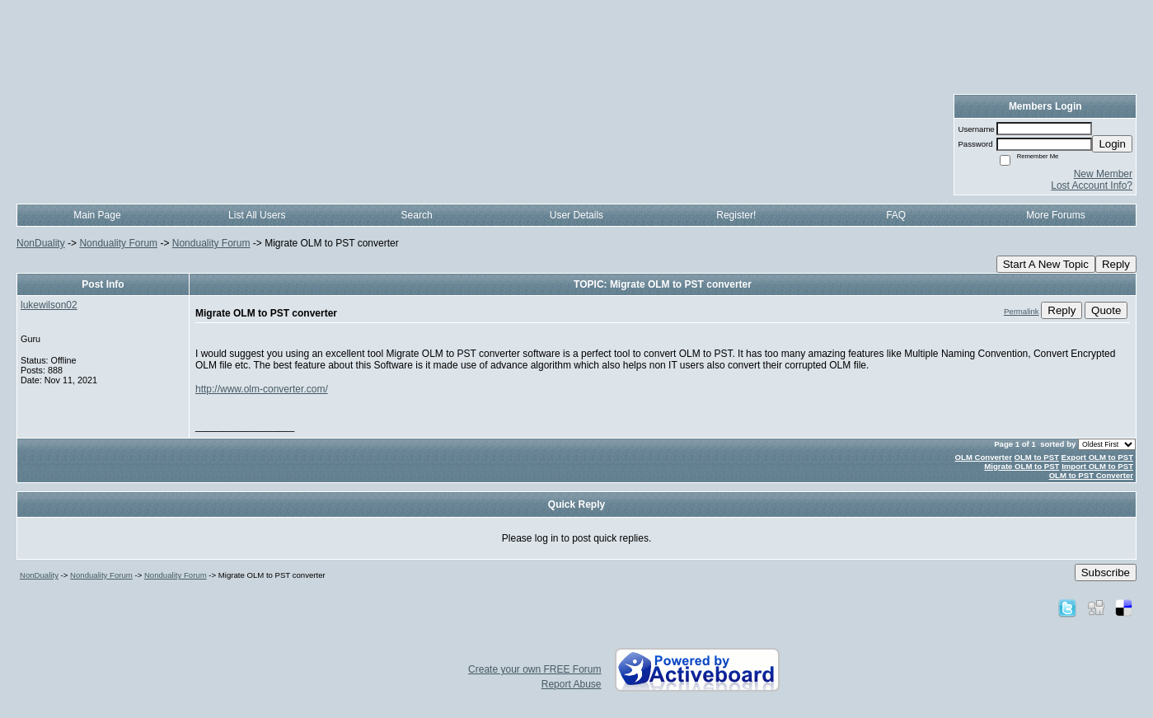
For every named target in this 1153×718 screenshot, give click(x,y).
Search (417, 215)
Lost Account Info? (1091, 185)
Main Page (96, 215)
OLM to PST (1037, 457)
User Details (576, 215)
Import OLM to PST (1097, 466)
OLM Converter (983, 457)
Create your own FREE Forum (534, 669)
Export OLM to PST (1097, 457)
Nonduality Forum (118, 243)
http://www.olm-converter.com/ (261, 389)
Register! (736, 215)
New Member (1103, 174)
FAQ (896, 215)
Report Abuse (571, 684)
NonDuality (40, 243)
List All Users (256, 215)
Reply (1116, 264)
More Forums (1055, 215)
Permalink (1021, 311)
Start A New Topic (1046, 264)
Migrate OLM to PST (1021, 466)
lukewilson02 (49, 305)
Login (1112, 144)
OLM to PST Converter (1091, 475)
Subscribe (1105, 572)
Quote (1106, 310)
